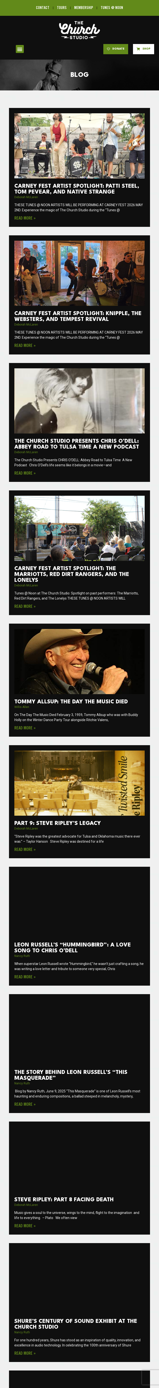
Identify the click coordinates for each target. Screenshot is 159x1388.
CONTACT (42, 8)
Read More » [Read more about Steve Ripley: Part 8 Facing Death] (25, 1226)
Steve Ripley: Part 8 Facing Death (64, 1199)
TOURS (62, 8)
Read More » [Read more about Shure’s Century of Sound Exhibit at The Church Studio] (25, 1353)
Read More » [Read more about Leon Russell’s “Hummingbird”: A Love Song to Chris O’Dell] (25, 977)
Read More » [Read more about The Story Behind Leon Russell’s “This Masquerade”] (25, 1104)
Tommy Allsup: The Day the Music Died (71, 702)
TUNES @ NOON (112, 8)
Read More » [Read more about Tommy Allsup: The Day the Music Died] (25, 728)
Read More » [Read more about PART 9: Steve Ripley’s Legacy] (25, 850)
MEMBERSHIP (83, 8)
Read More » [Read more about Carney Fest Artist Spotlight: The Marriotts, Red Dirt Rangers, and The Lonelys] (25, 607)
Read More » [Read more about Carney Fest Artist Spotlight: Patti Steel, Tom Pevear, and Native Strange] (25, 218)
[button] (20, 49)
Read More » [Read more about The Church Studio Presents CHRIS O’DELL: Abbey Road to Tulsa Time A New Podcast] (25, 473)
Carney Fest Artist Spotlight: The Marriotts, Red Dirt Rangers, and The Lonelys (71, 574)
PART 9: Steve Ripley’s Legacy (57, 823)
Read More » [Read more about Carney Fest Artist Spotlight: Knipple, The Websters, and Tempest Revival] (25, 346)
